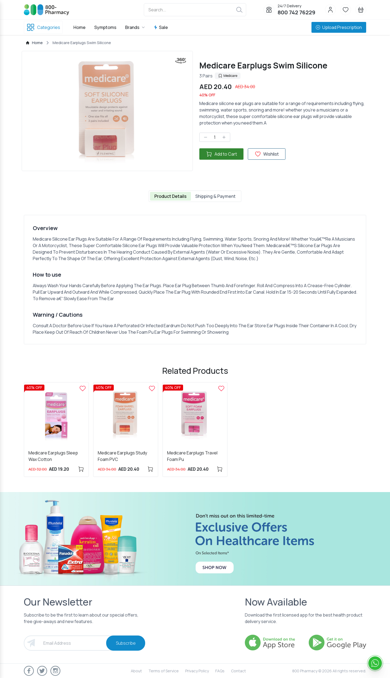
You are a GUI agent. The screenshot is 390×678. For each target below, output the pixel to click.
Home (79, 27)
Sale (161, 27)
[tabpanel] (195, 279)
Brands (135, 27)
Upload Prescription (339, 27)
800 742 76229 (296, 12)
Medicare (227, 75)
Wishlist (267, 154)
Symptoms (105, 27)
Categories (43, 27)
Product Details (170, 196)
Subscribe (126, 643)
